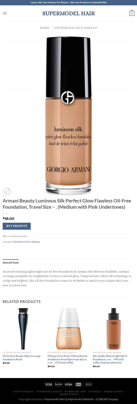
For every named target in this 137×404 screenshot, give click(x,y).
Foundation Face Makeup (75, 28)
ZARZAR (102, 399)
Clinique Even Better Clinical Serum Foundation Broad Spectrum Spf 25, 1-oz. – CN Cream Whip (67, 359)
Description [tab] (11, 262)
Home (44, 28)
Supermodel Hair (68, 13)
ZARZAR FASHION (113, 391)
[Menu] (5, 13)
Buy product (16, 226)
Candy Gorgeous (23, 391)
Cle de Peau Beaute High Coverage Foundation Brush (21, 358)
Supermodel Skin (75, 391)
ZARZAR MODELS (68, 394)
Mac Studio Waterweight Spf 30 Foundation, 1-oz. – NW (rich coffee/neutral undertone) (110, 359)
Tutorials (94, 391)
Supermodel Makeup (49, 391)
